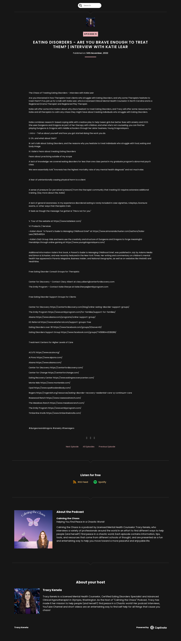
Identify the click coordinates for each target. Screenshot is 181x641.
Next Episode (72, 446)
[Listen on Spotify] (100, 483)
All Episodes (88, 446)
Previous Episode (107, 446)
